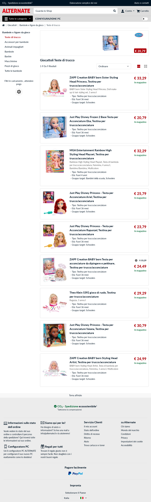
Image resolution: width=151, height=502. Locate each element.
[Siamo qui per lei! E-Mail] (57, 423)
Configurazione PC (48, 18)
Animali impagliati (14, 46)
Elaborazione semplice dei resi (83, 3)
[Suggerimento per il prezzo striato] (136, 260)
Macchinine (11, 61)
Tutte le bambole (13, 70)
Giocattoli (12, 25)
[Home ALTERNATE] (16, 10)
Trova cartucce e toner (94, 445)
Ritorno (87, 437)
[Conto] (127, 11)
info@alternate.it (48, 433)
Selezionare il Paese (75, 492)
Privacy (124, 437)
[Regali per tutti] (57, 447)
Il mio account (90, 426)
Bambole (9, 51)
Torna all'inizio (75, 395)
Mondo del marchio (130, 430)
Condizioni (126, 434)
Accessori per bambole (16, 41)
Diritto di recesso (92, 434)
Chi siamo (125, 426)
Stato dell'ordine (91, 430)
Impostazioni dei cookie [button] (132, 441)
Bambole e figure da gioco (31, 25)
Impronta (75, 485)
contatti (145, 3)
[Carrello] (143, 11)
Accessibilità (126, 445)
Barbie (8, 56)
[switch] (145, 18)
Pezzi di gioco (12, 65)
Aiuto (136, 3)
